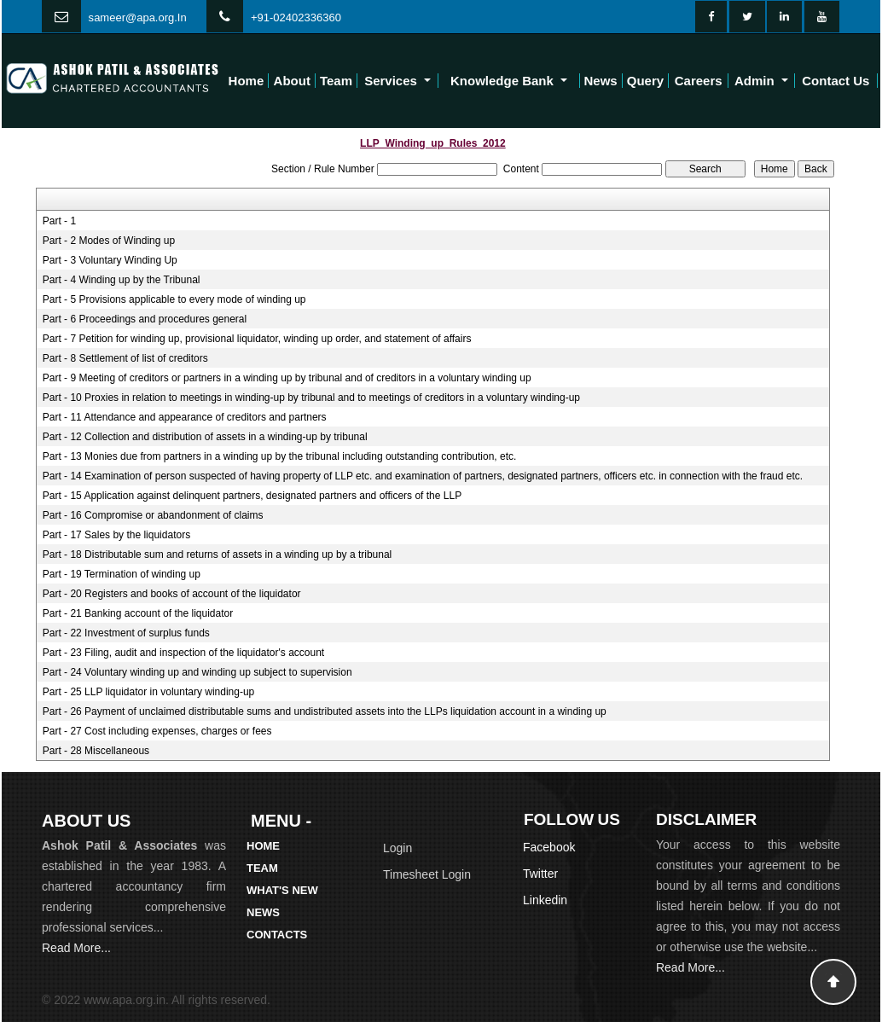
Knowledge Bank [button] (503, 80)
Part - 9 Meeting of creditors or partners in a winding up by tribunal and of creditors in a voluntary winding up (287, 378)
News (601, 80)
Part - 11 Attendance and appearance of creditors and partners (185, 417)
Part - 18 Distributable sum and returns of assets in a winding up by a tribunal (217, 554)
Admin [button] (756, 80)
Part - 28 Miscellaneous (96, 751)
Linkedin (545, 900)
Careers (698, 80)
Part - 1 (59, 221)
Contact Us (835, 80)
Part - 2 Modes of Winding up (109, 241)
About (292, 80)
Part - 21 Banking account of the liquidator (138, 613)
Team (336, 80)
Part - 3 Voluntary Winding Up (110, 260)
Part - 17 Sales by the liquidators (116, 535)
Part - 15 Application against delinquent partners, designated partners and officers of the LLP (252, 496)
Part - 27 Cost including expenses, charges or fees (157, 731)
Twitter (540, 873)
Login (397, 848)
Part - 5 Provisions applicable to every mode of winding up (174, 299)
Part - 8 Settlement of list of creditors (125, 358)
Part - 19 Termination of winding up (121, 574)
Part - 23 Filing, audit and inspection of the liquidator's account (184, 653)
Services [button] (392, 80)
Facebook (549, 847)
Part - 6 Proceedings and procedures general (145, 319)
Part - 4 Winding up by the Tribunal (121, 280)
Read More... (76, 948)
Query (645, 80)
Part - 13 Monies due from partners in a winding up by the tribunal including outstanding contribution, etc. (280, 456)
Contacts (277, 934)
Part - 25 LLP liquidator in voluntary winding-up (149, 692)
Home (246, 80)
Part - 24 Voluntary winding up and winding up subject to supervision (197, 672)
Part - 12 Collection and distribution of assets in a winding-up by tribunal (205, 437)
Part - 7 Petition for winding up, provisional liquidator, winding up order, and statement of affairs (257, 339)
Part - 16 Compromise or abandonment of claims (153, 515)
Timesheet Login (427, 874)
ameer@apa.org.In (140, 17)
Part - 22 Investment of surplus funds (126, 633)
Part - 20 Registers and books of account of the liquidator (172, 594)
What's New (282, 890)
